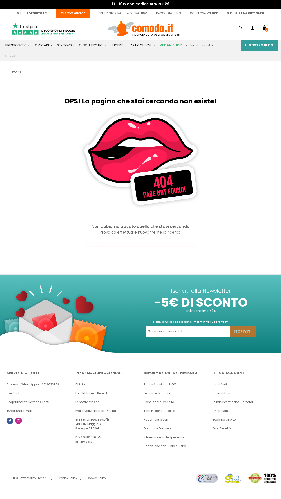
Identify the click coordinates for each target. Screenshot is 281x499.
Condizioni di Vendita (159, 402)
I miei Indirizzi (222, 393)
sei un (31, 13)
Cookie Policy (96, 478)
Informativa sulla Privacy (210, 322)
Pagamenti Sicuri (156, 420)
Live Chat (13, 393)
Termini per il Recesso (159, 411)
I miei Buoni (221, 411)
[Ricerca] (140, 242)
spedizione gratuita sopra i (123, 13)
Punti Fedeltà (222, 428)
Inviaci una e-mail (19, 411)
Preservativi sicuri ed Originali (96, 411)
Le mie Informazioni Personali (233, 402)
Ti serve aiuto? (73, 13)
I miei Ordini (221, 384)
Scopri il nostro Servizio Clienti (28, 402)
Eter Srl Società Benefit (91, 393)
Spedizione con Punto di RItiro (165, 446)
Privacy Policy (67, 478)
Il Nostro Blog (259, 45)
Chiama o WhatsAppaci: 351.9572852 (33, 384)
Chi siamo (82, 384)
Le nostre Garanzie (157, 393)
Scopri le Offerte (224, 420)
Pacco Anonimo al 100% (160, 384)
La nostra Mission (87, 402)
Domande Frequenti (158, 428)
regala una (245, 13)
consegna (204, 13)
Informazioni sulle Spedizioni (164, 437)
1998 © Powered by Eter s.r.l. (28, 478)
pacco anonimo (168, 13)
